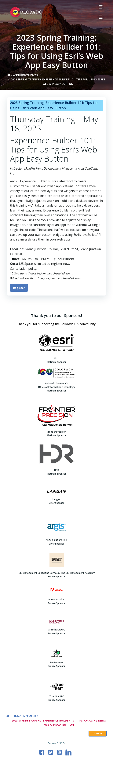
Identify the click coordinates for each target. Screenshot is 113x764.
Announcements (25, 75)
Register (19, 288)
